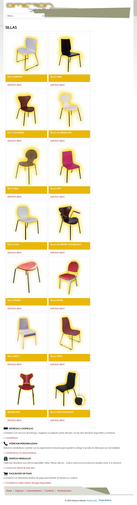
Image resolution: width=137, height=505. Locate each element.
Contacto (49, 490)
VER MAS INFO (14, 85)
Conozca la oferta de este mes (20, 468)
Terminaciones (64, 490)
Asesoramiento (34, 490)
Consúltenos (11, 438)
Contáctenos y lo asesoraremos (20, 453)
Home (9, 490)
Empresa (19, 490)
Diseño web (92, 500)
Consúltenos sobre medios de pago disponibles (28, 483)
